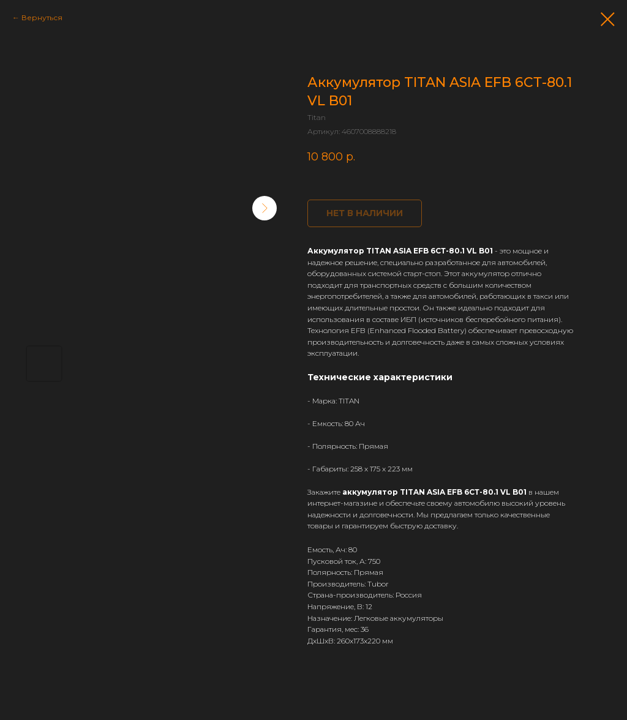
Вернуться (41, 17)
